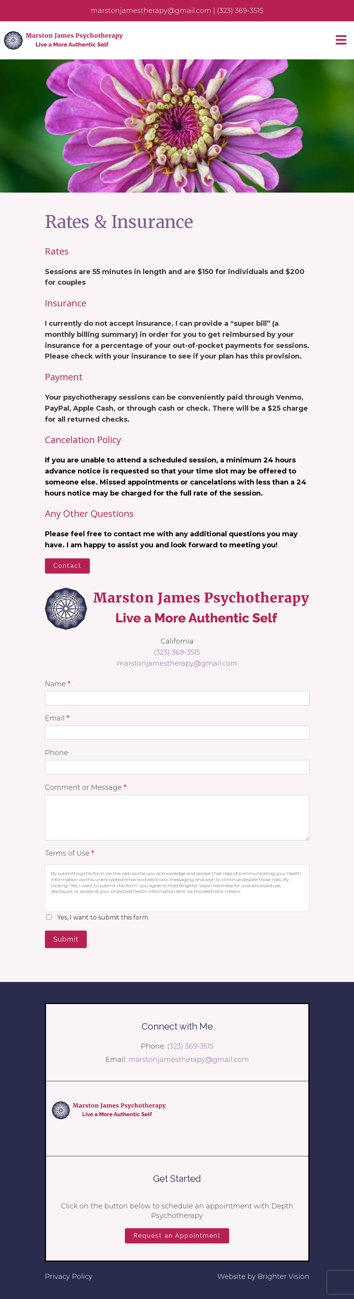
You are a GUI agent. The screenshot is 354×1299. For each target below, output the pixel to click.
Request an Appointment (177, 1235)
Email (57, 718)
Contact (67, 565)
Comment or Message (85, 787)
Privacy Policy (68, 1276)
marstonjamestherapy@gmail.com (177, 663)
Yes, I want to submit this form (102, 917)
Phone (56, 753)
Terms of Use (69, 853)
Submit (65, 939)
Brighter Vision (283, 1276)
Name (57, 684)
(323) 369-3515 (177, 652)
